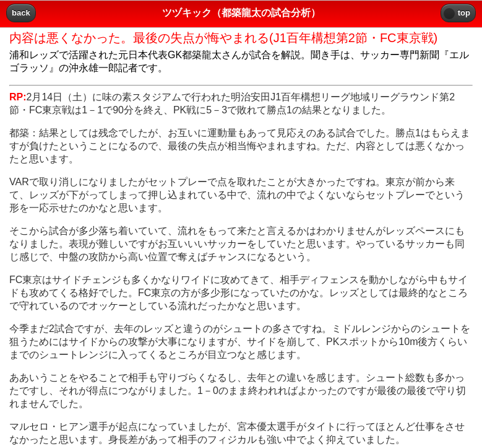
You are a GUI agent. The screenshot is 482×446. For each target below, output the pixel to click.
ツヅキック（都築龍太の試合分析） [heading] (241, 12)
